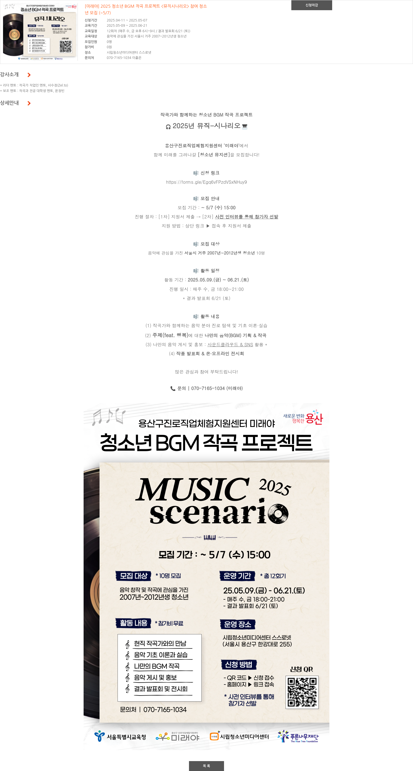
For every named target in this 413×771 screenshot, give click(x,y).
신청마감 (311, 5)
